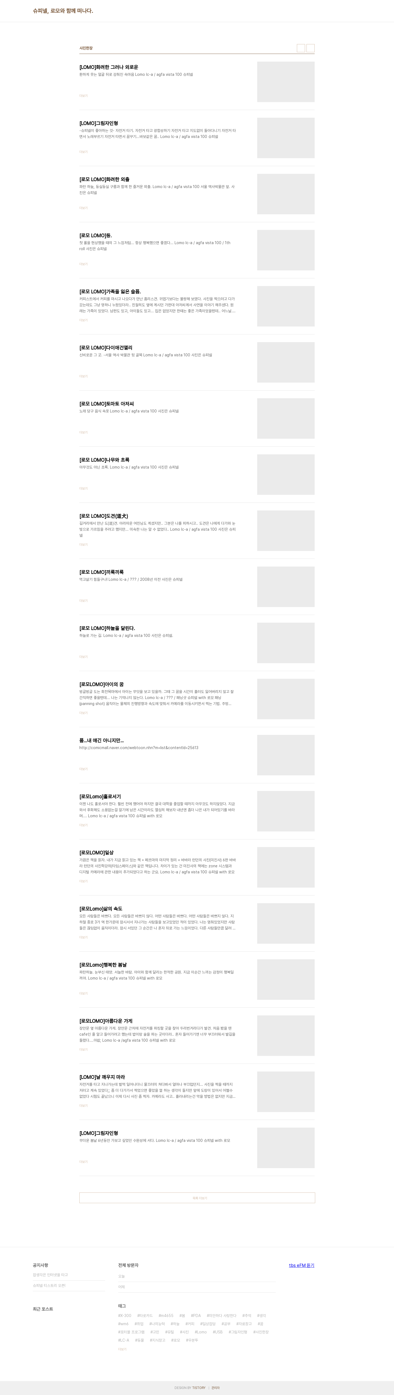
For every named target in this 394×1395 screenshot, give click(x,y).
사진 (185, 1332)
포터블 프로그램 (132, 1332)
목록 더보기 (200, 1198)
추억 (248, 1315)
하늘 (176, 1324)
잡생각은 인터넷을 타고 (50, 1275)
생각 (262, 1315)
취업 (140, 1324)
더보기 (122, 1349)
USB (219, 1332)
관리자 (216, 1388)
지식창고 (158, 1340)
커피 (191, 1324)
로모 (176, 1340)
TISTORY (198, 1388)
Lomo (202, 1332)
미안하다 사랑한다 (222, 1315)
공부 (227, 1324)
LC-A (124, 1340)
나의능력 (158, 1324)
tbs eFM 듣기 (301, 1265)
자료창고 (245, 1324)
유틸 (170, 1332)
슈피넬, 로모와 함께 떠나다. (63, 11)
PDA (197, 1315)
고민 (156, 1332)
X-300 (125, 1315)
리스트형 (310, 48)
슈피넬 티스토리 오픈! (49, 1285)
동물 (140, 1340)
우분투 (193, 1340)
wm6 (124, 1324)
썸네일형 (301, 48)
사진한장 (262, 1332)
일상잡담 (209, 1324)
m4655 (167, 1315)
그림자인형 (239, 1332)
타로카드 (146, 1315)
